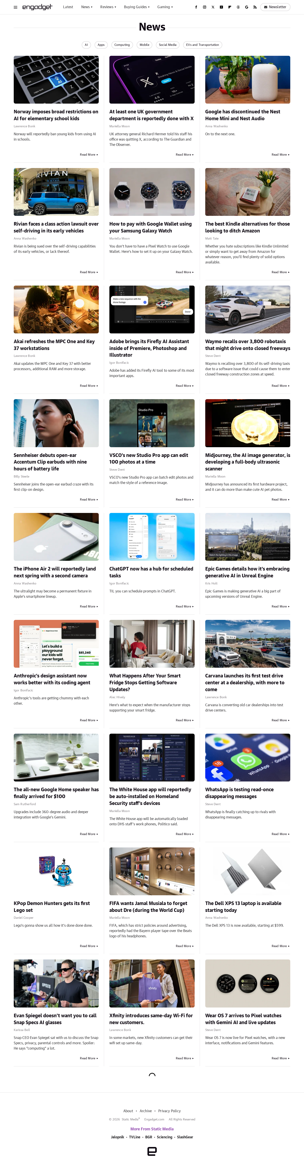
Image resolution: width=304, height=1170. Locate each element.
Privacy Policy (169, 1111)
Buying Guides (135, 7)
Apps (101, 44)
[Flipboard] (230, 7)
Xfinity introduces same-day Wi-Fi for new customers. (151, 1019)
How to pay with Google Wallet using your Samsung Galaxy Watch (150, 227)
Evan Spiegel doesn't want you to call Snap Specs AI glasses (55, 1019)
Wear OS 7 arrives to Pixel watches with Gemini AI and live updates (243, 1019)
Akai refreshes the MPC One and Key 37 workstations (54, 345)
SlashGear (185, 1137)
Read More (87, 154)
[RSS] (255, 7)
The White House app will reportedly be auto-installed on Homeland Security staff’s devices (150, 796)
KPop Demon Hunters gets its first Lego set (52, 907)
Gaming (163, 7)
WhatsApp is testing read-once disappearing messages (239, 793)
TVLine (134, 1137)
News (85, 7)
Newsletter (275, 7)
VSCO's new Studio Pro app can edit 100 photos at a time (148, 459)
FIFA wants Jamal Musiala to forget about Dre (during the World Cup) (148, 907)
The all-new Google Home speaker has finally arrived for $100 (56, 793)
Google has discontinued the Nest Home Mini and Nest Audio (242, 115)
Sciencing (164, 1137)
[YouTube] (221, 7)
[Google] (246, 7)
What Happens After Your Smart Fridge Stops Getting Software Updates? (145, 682)
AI (86, 44)
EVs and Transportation (202, 44)
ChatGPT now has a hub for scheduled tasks (151, 572)
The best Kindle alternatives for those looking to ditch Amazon (247, 227)
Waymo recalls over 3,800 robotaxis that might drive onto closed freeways (247, 345)
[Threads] (238, 7)
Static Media (130, 1119)
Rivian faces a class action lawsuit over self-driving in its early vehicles (56, 227)
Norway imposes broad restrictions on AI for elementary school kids (56, 115)
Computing (122, 44)
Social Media (167, 44)
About (128, 1111)
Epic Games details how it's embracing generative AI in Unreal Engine (247, 572)
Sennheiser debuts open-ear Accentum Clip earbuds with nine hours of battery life (50, 462)
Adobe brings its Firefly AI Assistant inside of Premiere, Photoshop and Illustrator (149, 348)
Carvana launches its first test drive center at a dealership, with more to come (245, 682)
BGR (148, 1137)
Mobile (144, 44)
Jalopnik (117, 1137)
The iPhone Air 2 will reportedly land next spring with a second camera (55, 572)
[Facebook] (196, 7)
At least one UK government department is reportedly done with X (151, 115)
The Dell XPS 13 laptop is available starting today (243, 907)
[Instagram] (204, 7)
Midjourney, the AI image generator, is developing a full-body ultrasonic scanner (247, 462)
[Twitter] (213, 7)
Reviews (106, 7)
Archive (146, 1111)
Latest (68, 7)
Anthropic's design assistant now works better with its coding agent (52, 679)
